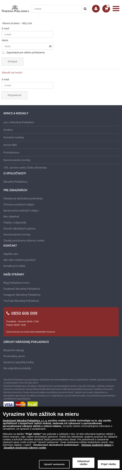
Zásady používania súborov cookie (23, 240)
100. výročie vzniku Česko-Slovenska (25, 167)
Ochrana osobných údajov (18, 204)
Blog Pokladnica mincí (16, 282)
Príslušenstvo (11, 152)
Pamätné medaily (13, 137)
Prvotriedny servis (14, 356)
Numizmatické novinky (16, 160)
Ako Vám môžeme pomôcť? (19, 260)
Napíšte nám (10, 254)
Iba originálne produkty (17, 368)
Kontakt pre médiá (14, 266)
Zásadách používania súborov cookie (25, 450)
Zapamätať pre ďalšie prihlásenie (26, 52)
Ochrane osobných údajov (96, 447)
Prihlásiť (12, 61)
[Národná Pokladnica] (15, 8)
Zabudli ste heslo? (12, 72)
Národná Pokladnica (15, 181)
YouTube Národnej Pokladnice (21, 300)
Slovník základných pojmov (19, 228)
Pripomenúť (14, 95)
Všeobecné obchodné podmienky (23, 198)
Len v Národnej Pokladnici (18, 122)
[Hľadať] (57, 9)
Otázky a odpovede (14, 222)
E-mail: (6, 28)
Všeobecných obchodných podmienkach (56, 447)
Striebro (8, 129)
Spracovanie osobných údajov (21, 210)
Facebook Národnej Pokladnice (21, 288)
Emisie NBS (10, 145)
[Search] (85, 9)
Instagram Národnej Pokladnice (21, 294)
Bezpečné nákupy (13, 350)
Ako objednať (11, 216)
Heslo (5, 40)
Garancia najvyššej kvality (18, 362)
